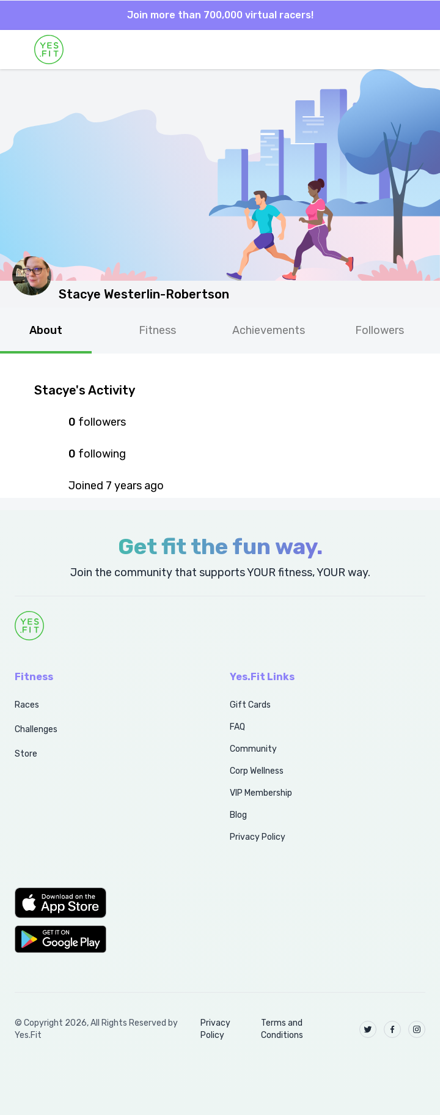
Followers (379, 330)
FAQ (237, 727)
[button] (109, 902)
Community (253, 749)
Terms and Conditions (282, 1029)
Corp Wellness (257, 771)
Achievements (268, 330)
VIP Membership (261, 793)
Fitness (157, 330)
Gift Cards (250, 705)
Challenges (36, 729)
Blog (238, 815)
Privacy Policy (257, 837)
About (45, 330)
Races (27, 705)
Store (26, 754)
